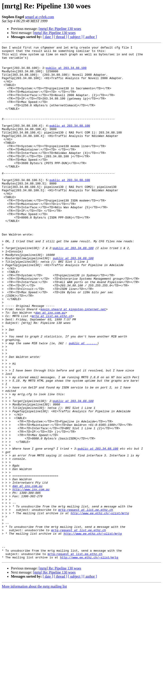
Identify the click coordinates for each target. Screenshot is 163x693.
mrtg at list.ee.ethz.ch (52, 370)
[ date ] (48, 37)
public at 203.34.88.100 (66, 72)
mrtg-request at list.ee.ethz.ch (85, 603)
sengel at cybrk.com (39, 17)
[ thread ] (60, 37)
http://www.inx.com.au (31, 578)
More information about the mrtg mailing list (34, 689)
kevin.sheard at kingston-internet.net (73, 362)
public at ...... (83, 403)
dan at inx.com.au (50, 366)
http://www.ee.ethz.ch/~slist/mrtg (100, 607)
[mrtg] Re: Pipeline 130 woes (60, 29)
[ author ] (90, 37)
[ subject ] (75, 37)
